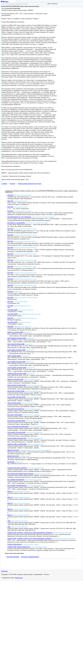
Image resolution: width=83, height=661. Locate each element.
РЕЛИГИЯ (10, 462)
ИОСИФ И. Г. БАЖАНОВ (16, 223)
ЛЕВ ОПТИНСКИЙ (14, 356)
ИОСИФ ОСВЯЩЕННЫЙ (30, 557)
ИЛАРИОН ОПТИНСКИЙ (16, 420)
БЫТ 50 (10, 491)
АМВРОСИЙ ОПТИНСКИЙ (16, 373)
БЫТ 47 (10, 497)
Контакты (4, 571)
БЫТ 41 (10, 515)
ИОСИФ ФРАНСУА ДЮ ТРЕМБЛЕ (19, 217)
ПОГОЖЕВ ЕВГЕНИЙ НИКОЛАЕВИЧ (20, 474)
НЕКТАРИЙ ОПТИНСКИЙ (16, 338)
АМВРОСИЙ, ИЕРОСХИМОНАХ (18, 547)
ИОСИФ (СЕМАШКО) (15, 415)
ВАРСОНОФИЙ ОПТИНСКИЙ (17, 426)
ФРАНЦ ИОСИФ (13, 450)
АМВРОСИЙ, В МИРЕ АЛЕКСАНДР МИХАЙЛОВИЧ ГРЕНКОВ (29, 538)
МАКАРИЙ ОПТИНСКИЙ (16, 350)
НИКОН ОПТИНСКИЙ (15, 332)
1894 (9, 521)
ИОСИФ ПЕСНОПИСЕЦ (15, 409)
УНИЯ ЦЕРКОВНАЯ (14, 544)
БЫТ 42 (10, 509)
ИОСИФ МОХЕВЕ (13, 557)
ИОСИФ (10, 195)
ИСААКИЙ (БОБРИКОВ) (16, 479)
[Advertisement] (68, 18)
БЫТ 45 (10, 503)
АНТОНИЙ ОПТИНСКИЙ (16, 362)
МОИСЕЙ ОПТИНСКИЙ (15, 344)
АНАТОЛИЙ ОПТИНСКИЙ (16, 367)
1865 (9, 527)
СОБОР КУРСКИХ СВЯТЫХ (17, 468)
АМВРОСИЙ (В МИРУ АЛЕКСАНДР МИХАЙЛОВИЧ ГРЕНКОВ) (29, 532)
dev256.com (19, 578)
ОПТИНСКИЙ (12, 310)
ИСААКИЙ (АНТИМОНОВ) (17, 485)
